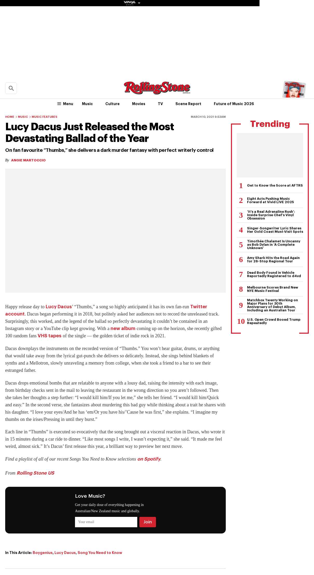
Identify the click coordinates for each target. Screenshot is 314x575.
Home (9, 116)
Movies (138, 104)
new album (123, 328)
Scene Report (188, 104)
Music (87, 104)
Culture (112, 104)
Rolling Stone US (35, 473)
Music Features (44, 116)
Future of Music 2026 (234, 104)
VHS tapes (50, 335)
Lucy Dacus (59, 306)
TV (160, 104)
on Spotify (148, 459)
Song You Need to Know (100, 553)
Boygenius (43, 553)
